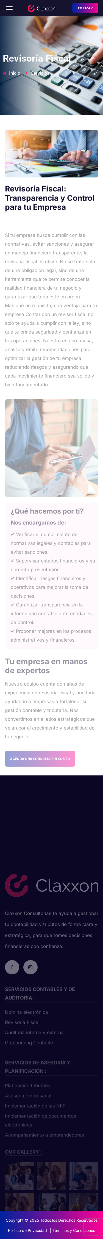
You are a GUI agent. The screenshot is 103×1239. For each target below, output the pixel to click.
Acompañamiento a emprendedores (44, 1139)
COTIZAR (85, 7)
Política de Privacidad (27, 1230)
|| (49, 1230)
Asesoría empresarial (28, 1100)
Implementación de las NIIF (35, 1110)
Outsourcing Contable (29, 1048)
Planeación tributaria (28, 1090)
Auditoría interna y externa (34, 1038)
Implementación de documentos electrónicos (40, 1125)
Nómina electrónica (26, 1017)
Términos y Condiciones (73, 1230)
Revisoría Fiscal (22, 1027)
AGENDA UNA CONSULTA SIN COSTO (40, 765)
